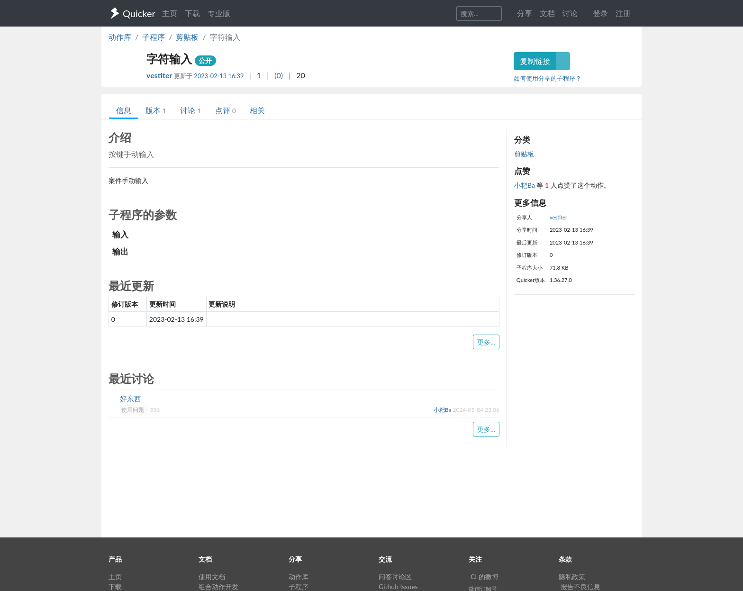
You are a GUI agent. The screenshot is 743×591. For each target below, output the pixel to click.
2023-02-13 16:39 (219, 76)
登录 (600, 13)
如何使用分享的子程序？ (547, 78)
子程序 (153, 36)
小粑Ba (525, 185)
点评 (225, 110)
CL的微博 (484, 577)
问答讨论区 (395, 577)
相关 (257, 110)
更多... (486, 342)
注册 (623, 13)
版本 (155, 110)
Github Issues (398, 586)
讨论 (190, 110)
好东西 (130, 398)
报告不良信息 (580, 586)
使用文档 (212, 577)
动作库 (120, 36)
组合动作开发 (218, 586)
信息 (123, 110)
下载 (192, 13)
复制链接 (535, 60)
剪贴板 (187, 36)
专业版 (219, 13)
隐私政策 (572, 577)
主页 (169, 13)
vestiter (160, 75)
